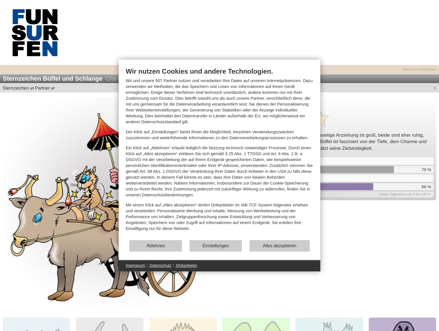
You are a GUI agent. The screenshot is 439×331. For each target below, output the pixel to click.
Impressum (135, 265)
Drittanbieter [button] (186, 265)
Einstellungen (215, 245)
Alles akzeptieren (279, 245)
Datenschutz (160, 265)
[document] (219, 153)
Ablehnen (155, 245)
